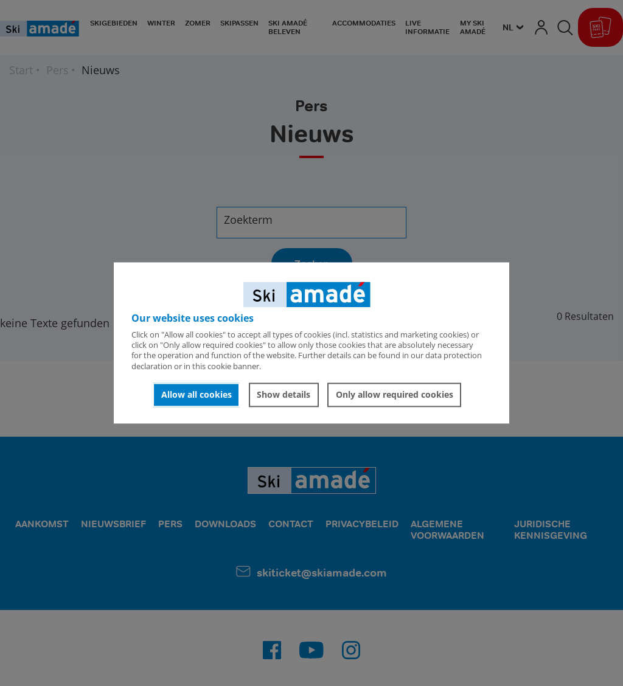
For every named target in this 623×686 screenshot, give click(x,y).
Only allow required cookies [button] (394, 394)
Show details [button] (283, 394)
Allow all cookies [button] (196, 394)
